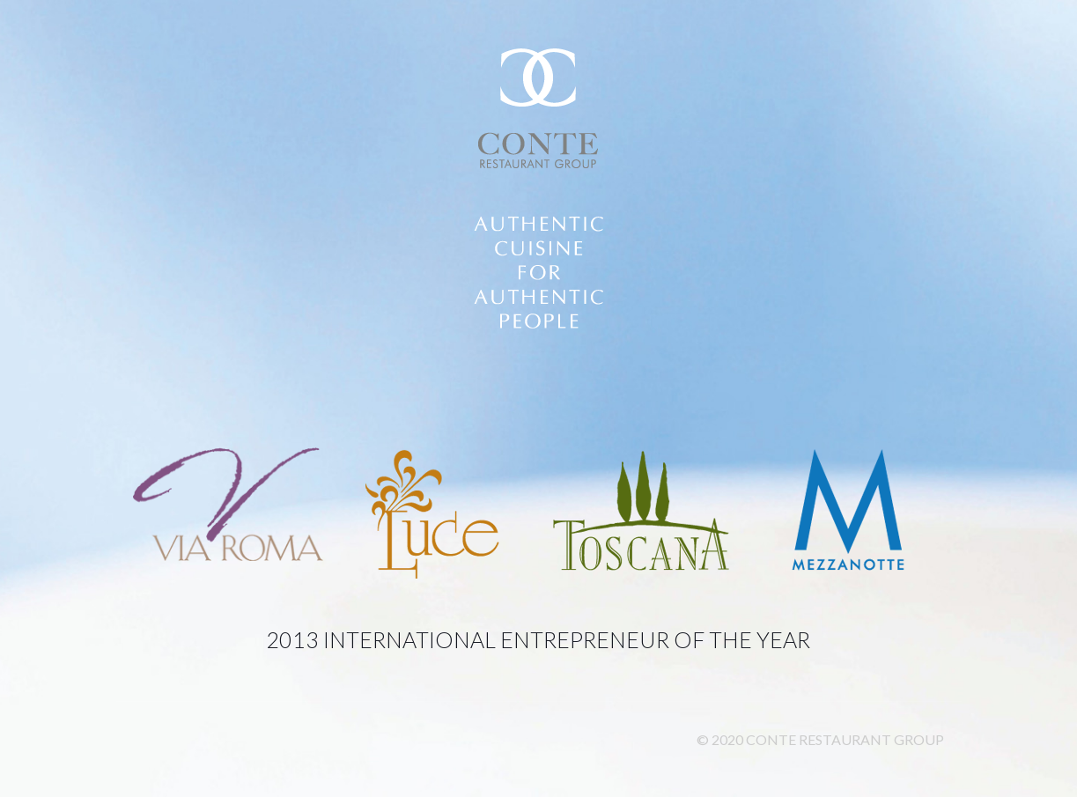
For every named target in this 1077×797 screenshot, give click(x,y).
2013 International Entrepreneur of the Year (538, 639)
